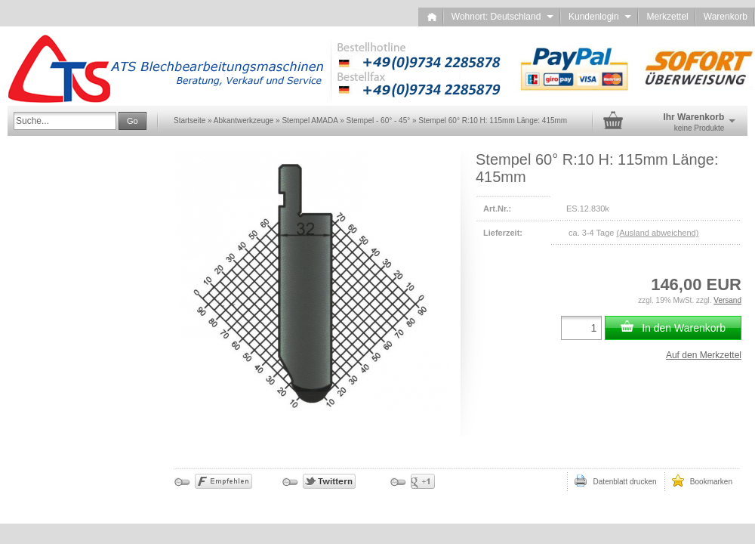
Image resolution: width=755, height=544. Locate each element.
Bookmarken (702, 480)
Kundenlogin (600, 16)
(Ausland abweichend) (657, 232)
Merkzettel (667, 16)
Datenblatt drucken (615, 480)
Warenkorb (725, 16)
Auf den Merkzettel (703, 355)
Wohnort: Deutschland (502, 16)
